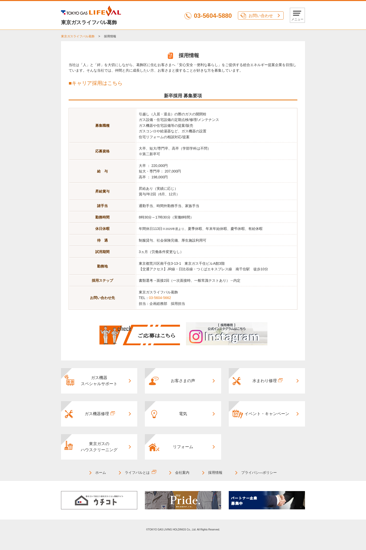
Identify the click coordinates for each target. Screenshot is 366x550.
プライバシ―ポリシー (259, 472)
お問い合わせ (261, 15)
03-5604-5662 (160, 298)
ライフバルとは (137, 472)
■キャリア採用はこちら (96, 83)
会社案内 (182, 472)
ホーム (100, 472)
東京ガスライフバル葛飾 (78, 36)
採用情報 (215, 472)
